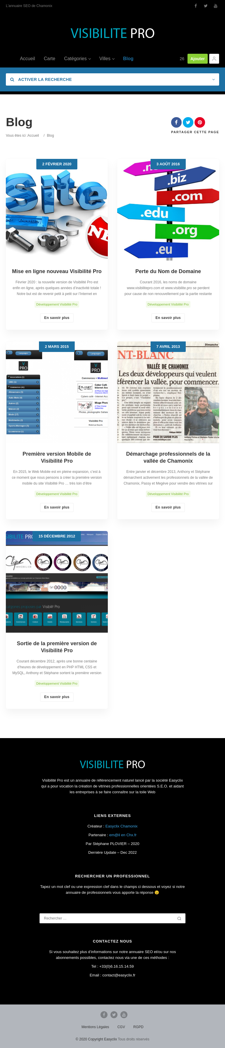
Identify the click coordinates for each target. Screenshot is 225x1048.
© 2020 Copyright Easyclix (96, 1039)
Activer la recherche (41, 79)
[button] (214, 59)
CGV (121, 1027)
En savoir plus (56, 318)
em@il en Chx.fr (123, 835)
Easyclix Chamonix (121, 826)
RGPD (138, 1027)
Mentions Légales (95, 1027)
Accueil (33, 135)
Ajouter (197, 58)
